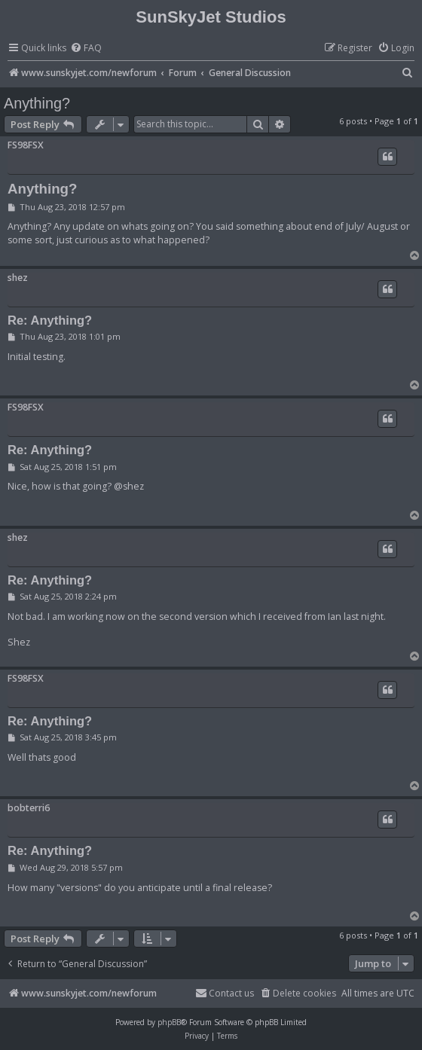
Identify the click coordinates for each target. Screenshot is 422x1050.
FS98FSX (26, 145)
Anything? (37, 103)
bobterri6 (29, 808)
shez (18, 277)
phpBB (169, 1022)
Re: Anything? (50, 320)
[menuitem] (86, 48)
